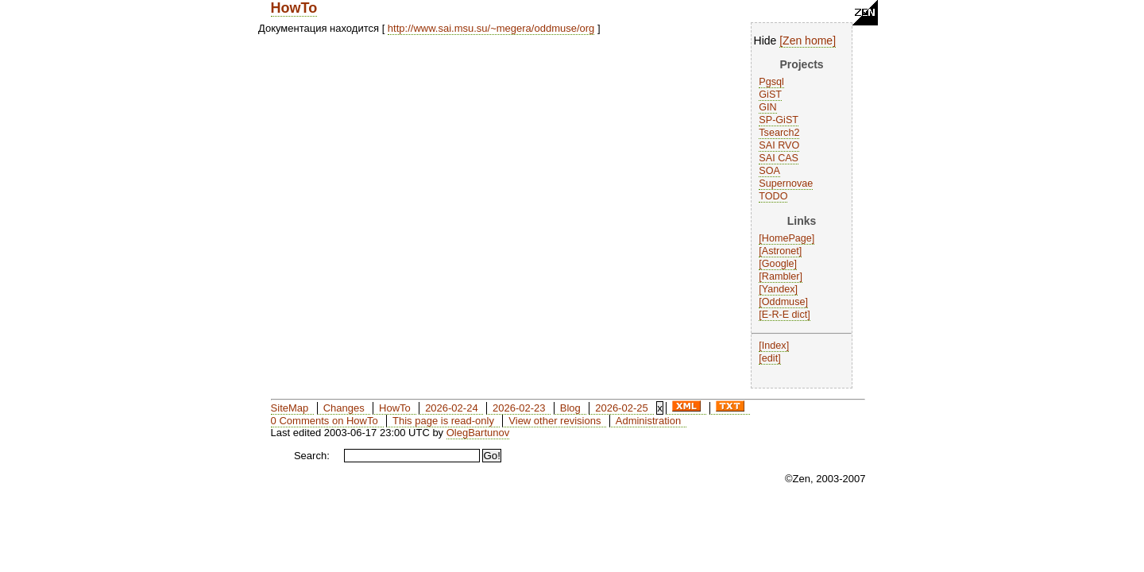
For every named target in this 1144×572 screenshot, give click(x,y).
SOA (769, 170)
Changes (344, 408)
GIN (767, 107)
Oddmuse (784, 301)
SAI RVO (779, 145)
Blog (570, 408)
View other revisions (554, 421)
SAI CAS (778, 158)
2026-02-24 (451, 408)
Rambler (781, 276)
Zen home (808, 40)
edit (770, 358)
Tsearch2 (779, 132)
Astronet (780, 251)
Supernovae (786, 183)
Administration (648, 421)
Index (774, 345)
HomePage (787, 238)
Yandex (778, 289)
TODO (773, 196)
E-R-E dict (784, 314)
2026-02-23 (519, 408)
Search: (312, 456)
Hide (765, 40)
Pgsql (771, 81)
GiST (770, 94)
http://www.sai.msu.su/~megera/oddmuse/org (491, 28)
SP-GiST (778, 120)
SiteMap (290, 408)
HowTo (294, 8)
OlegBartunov (478, 433)
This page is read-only (443, 421)
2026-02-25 (621, 408)
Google (778, 263)
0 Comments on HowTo (324, 421)
